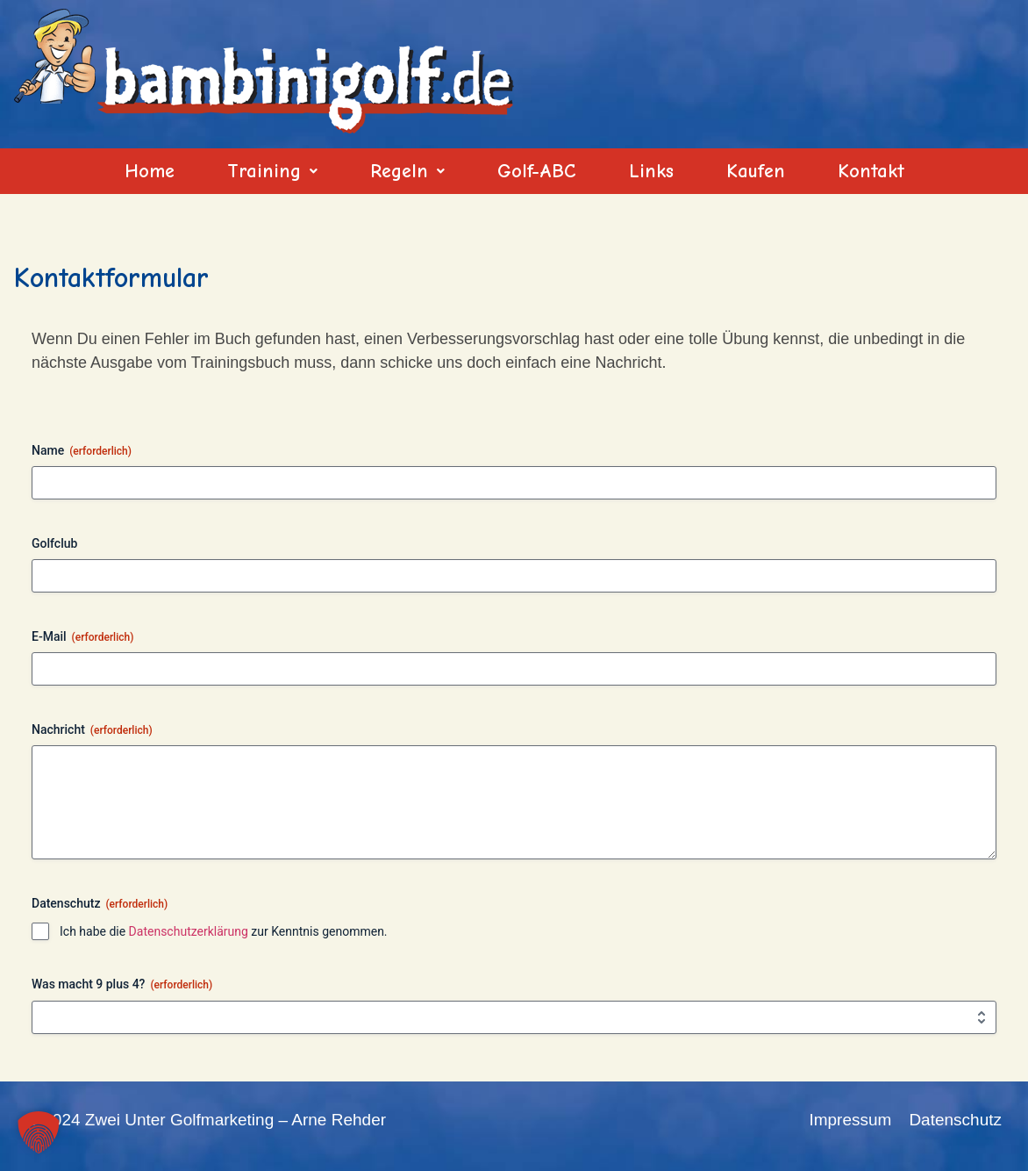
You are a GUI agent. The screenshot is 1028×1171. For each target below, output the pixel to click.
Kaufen (755, 171)
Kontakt (871, 171)
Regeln (407, 171)
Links (651, 171)
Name (82, 451)
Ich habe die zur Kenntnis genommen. (224, 931)
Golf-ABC (536, 171)
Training (272, 171)
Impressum (850, 1119)
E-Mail (82, 637)
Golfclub (54, 543)
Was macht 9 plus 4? (122, 985)
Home (150, 171)
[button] (272, 171)
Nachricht (92, 730)
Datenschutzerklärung (188, 931)
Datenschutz (955, 1119)
